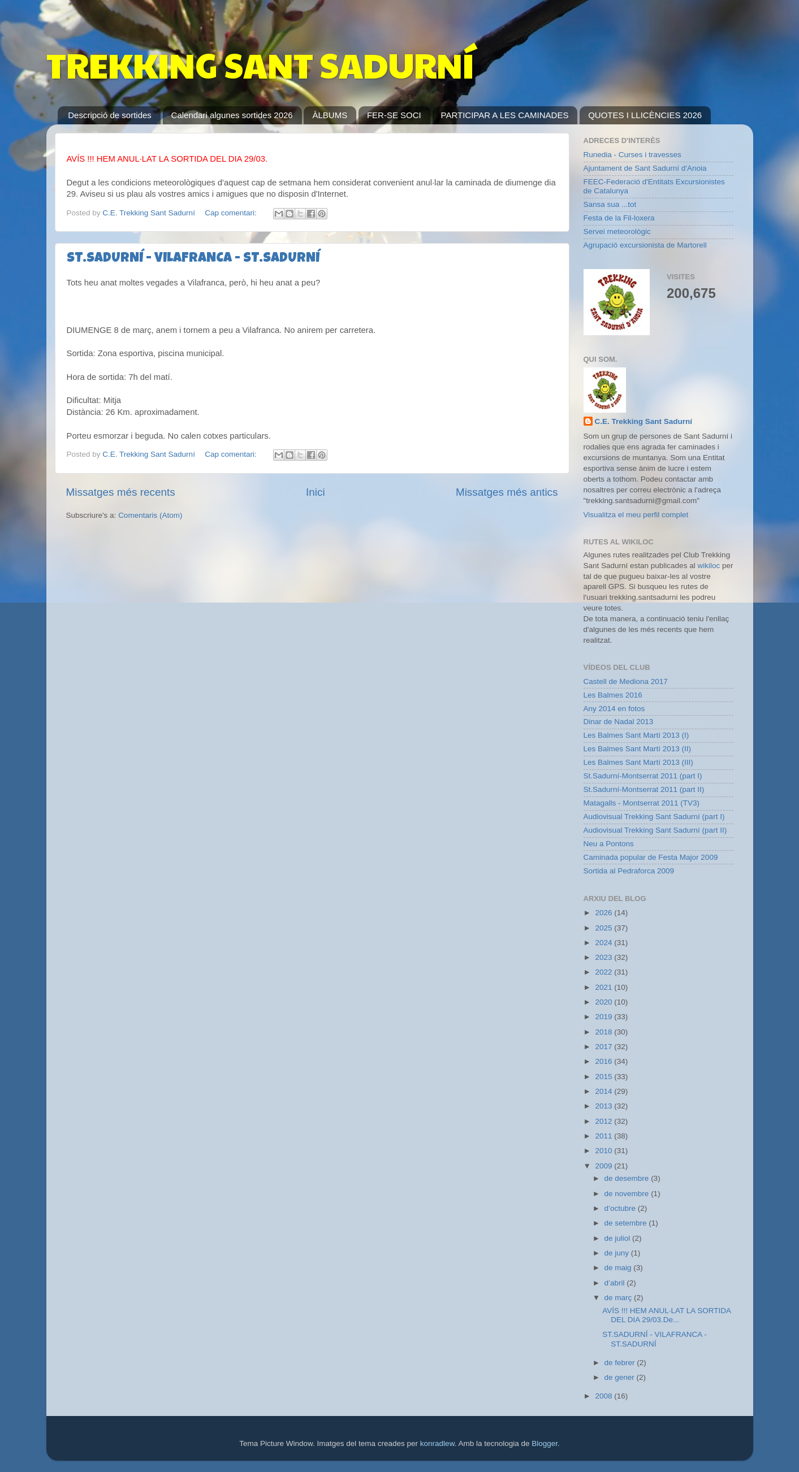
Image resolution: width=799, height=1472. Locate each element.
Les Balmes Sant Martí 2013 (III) (638, 762)
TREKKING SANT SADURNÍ (260, 64)
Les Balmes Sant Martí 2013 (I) (636, 735)
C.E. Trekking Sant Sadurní (644, 421)
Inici (315, 492)
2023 (604, 957)
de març (619, 1297)
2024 (604, 942)
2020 (604, 1002)
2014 (604, 1091)
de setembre (626, 1223)
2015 (604, 1076)
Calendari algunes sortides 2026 (232, 115)
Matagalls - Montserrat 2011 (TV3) (642, 803)
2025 (604, 928)
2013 (604, 1106)
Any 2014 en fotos (614, 708)
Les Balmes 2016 (613, 695)
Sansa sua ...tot (610, 204)
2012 (604, 1121)
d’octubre (621, 1208)
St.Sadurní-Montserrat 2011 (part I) (643, 776)
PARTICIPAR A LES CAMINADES (505, 115)
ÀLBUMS (329, 115)
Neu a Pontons (609, 843)
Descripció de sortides (110, 115)
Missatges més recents (120, 492)
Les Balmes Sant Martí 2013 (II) (638, 748)
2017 (604, 1046)
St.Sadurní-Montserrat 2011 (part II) (644, 789)
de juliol (618, 1238)
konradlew (437, 1443)
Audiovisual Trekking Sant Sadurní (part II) (655, 830)
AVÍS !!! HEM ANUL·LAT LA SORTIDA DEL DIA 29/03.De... (666, 1315)
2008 (604, 1396)
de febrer (620, 1362)
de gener (620, 1377)
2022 (604, 972)
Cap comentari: (231, 213)
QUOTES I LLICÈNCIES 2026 (645, 115)
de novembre (627, 1193)
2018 (604, 1032)
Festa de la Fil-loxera (619, 218)
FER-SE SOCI (394, 115)
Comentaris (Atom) (150, 515)
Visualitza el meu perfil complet (636, 514)
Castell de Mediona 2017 (626, 681)
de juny (617, 1253)
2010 (604, 1150)
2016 (604, 1061)
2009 (604, 1166)
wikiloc (708, 565)
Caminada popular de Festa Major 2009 (651, 857)
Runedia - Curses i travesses (632, 154)
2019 (604, 1016)
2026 (604, 912)
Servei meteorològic (617, 231)
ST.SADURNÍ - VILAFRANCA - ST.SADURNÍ (193, 259)
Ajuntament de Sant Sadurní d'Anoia (645, 168)
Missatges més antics (507, 492)
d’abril (615, 1283)
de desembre (627, 1178)
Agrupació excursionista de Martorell (645, 245)
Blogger (545, 1443)
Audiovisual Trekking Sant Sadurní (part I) (654, 816)
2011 (604, 1136)
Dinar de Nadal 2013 (619, 721)
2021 (604, 987)
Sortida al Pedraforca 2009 (629, 871)
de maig (619, 1267)
